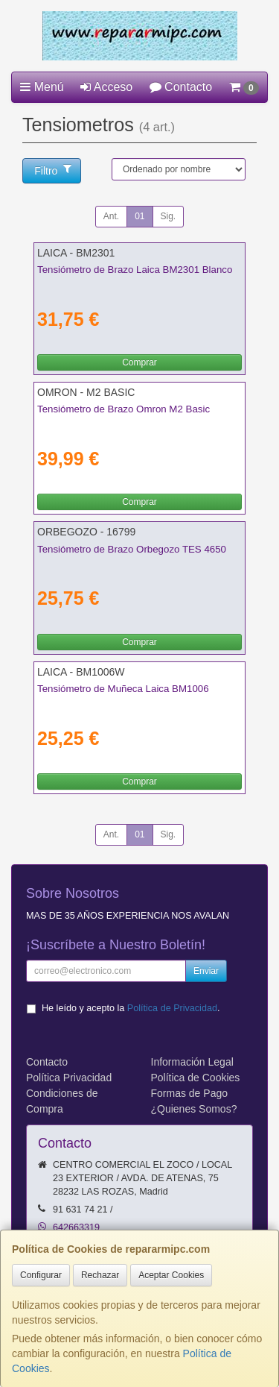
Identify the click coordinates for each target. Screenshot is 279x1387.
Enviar (206, 971)
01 (139, 216)
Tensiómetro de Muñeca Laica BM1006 (123, 688)
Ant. (111, 216)
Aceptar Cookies (171, 1275)
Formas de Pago (189, 1093)
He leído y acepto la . (130, 1008)
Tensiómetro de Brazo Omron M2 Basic (123, 409)
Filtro (52, 170)
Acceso (106, 87)
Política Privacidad (69, 1078)
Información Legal (192, 1062)
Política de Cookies (195, 1078)
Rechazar (100, 1275)
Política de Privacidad (172, 1008)
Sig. (168, 216)
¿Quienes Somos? (194, 1109)
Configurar (41, 1275)
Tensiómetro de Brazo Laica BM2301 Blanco (134, 269)
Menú (41, 87)
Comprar (139, 362)
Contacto (181, 87)
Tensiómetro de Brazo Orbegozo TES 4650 (131, 549)
